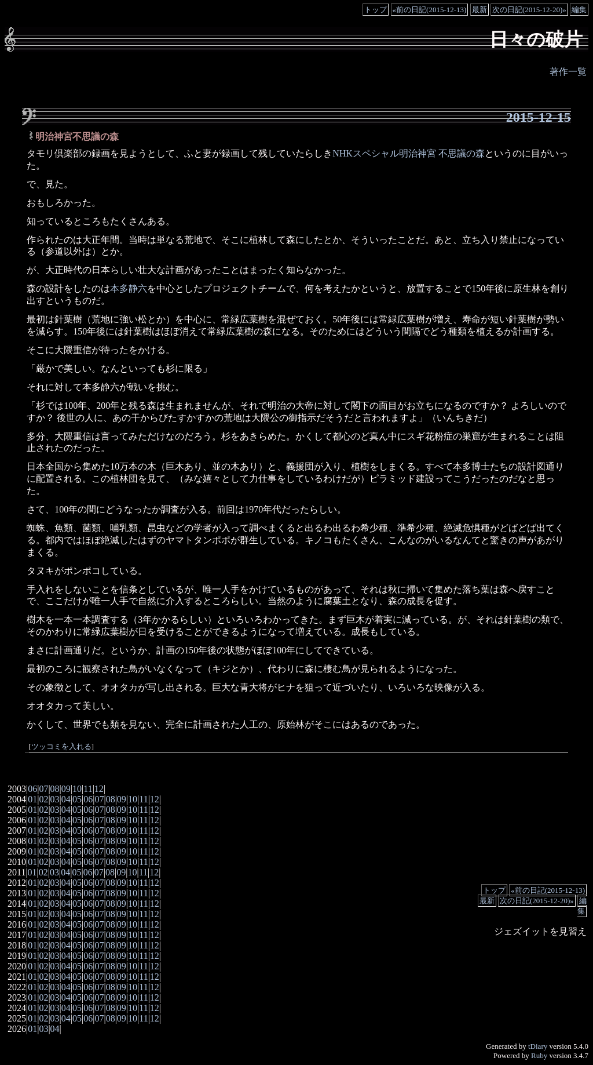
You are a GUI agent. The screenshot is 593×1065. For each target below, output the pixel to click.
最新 (479, 9)
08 (55, 789)
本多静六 (128, 288)
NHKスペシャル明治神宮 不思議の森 (408, 153)
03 (55, 799)
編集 (579, 9)
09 (66, 789)
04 (66, 799)
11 (87, 789)
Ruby (539, 1055)
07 (43, 789)
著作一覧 (568, 72)
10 (77, 789)
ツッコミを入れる (61, 747)
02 (43, 799)
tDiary (537, 1046)
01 (32, 799)
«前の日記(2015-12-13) (430, 9)
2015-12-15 (538, 117)
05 (77, 799)
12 (99, 789)
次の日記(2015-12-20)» (529, 9)
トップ (375, 9)
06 (32, 789)
